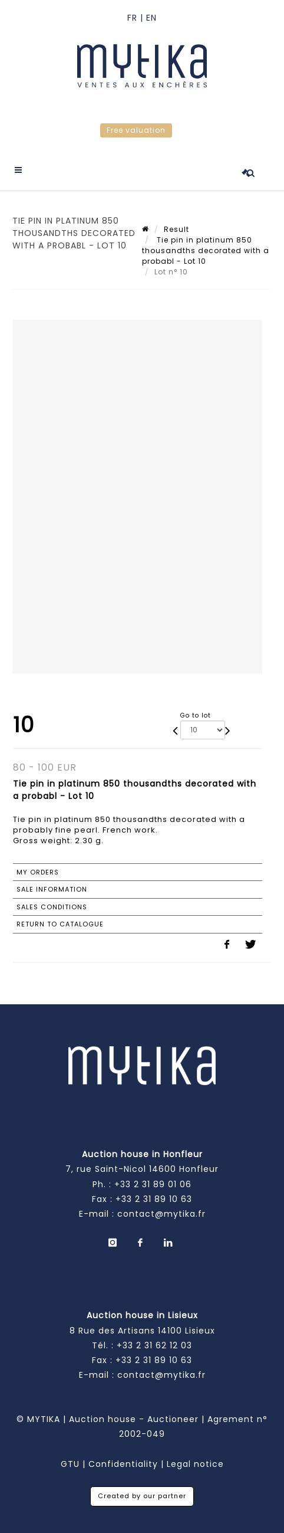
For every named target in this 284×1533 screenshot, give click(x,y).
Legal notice (195, 1464)
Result (176, 229)
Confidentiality (123, 1464)
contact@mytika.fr (161, 1214)
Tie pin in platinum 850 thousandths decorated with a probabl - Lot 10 (205, 250)
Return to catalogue (60, 924)
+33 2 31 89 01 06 (152, 1184)
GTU (70, 1464)
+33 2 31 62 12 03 (154, 1345)
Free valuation (136, 130)
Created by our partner (142, 1496)
